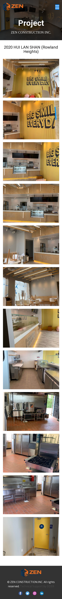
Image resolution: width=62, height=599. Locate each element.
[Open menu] (57, 7)
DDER (50, 586)
